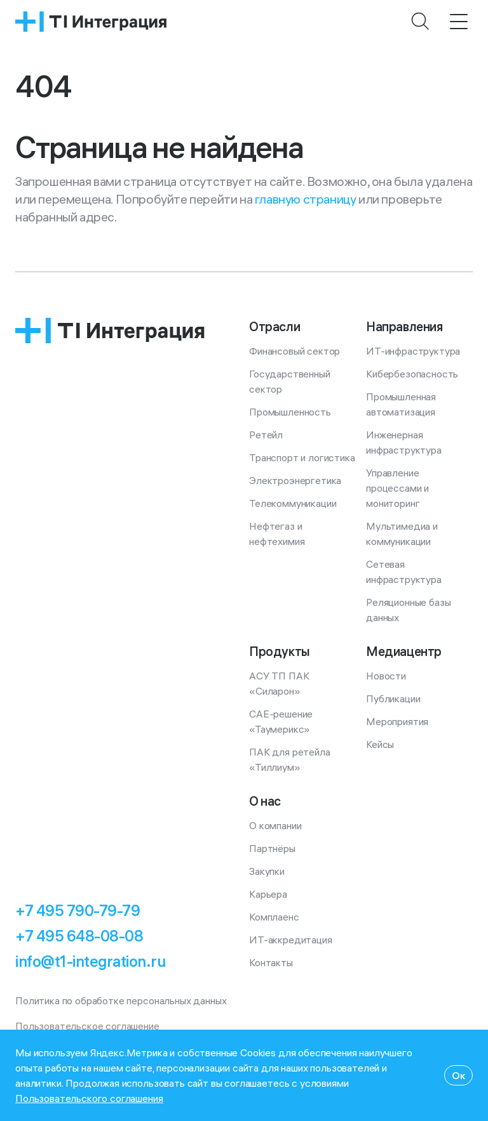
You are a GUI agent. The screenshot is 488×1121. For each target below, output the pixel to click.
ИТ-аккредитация (290, 939)
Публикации (393, 698)
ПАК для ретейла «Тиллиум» (290, 759)
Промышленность (290, 411)
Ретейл (266, 434)
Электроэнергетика (295, 480)
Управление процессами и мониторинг (398, 487)
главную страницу (305, 199)
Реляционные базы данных (409, 610)
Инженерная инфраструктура (404, 442)
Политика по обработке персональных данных (120, 1000)
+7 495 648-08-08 (79, 936)
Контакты (271, 962)
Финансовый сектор (294, 350)
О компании (275, 825)
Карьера (268, 894)
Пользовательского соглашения (89, 1098)
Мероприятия (397, 721)
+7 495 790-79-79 (77, 910)
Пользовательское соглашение (87, 1025)
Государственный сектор (290, 381)
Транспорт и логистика (302, 457)
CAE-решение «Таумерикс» (282, 721)
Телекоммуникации (292, 503)
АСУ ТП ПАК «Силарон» (280, 683)
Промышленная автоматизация (402, 404)
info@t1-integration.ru (90, 961)
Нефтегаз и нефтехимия (276, 533)
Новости (386, 675)
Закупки (267, 871)
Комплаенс (274, 916)
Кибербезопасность (412, 373)
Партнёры (272, 848)
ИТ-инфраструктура (413, 350)
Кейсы (380, 744)
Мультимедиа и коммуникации (403, 533)
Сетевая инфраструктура (404, 572)
